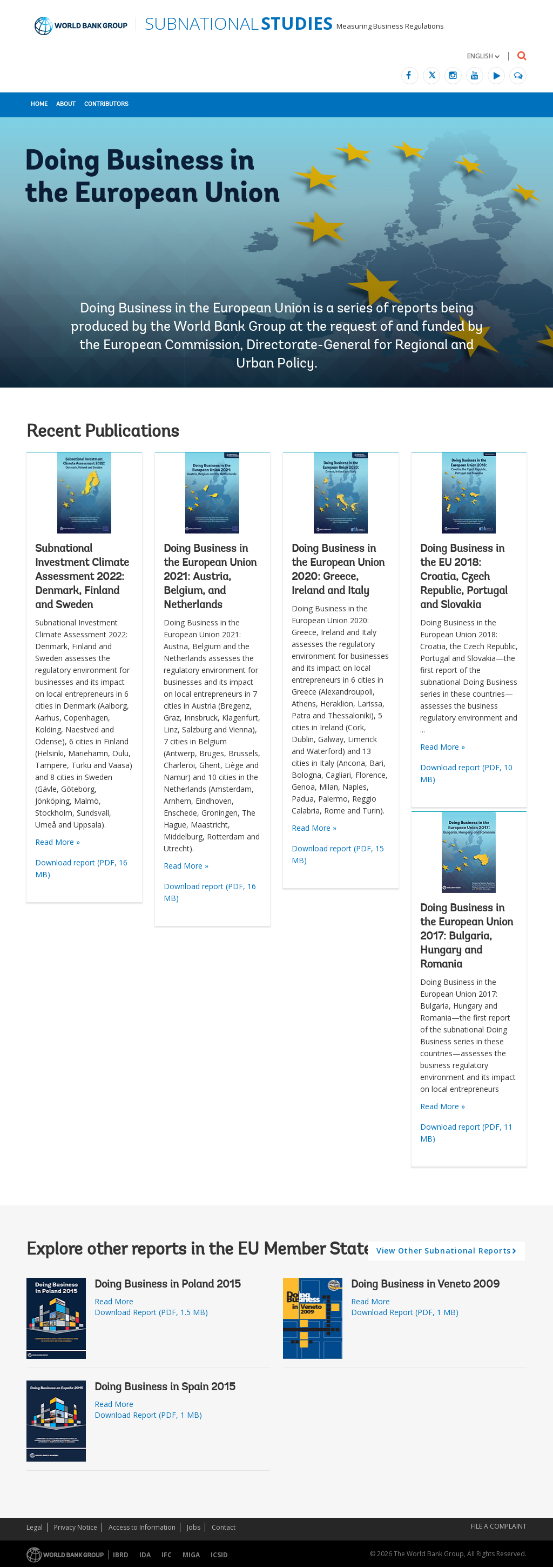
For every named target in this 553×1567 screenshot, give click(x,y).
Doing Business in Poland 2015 (168, 1284)
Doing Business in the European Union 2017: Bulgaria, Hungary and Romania (466, 936)
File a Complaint (499, 1526)
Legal (34, 1527)
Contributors (106, 105)
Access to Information (142, 1527)
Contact (223, 1527)
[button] (483, 56)
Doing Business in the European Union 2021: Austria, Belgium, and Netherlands (210, 577)
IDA (145, 1554)
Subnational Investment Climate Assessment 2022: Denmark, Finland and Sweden (82, 577)
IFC (166, 1554)
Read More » (57, 842)
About (66, 105)
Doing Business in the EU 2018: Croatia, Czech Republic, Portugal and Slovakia (464, 577)
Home (39, 105)
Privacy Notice (75, 1527)
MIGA (191, 1554)
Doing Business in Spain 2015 (165, 1387)
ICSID (219, 1554)
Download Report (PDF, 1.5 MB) (151, 1312)
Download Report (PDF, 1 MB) (148, 1415)
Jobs (193, 1527)
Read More (114, 1301)
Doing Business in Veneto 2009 (425, 1284)
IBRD (121, 1554)
